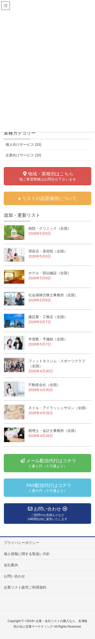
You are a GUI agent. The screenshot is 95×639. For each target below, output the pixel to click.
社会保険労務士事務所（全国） (53, 295)
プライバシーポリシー (21, 543)
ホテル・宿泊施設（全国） (49, 273)
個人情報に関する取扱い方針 (27, 554)
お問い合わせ (14, 576)
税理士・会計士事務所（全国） (53, 431)
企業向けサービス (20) (23, 155)
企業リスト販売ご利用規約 (25, 587)
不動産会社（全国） (44, 385)
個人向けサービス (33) (23, 144)
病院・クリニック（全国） (49, 228)
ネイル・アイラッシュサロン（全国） (58, 408)
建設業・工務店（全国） (47, 317)
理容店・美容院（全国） (47, 251)
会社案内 (11, 565)
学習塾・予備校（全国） (47, 339)
